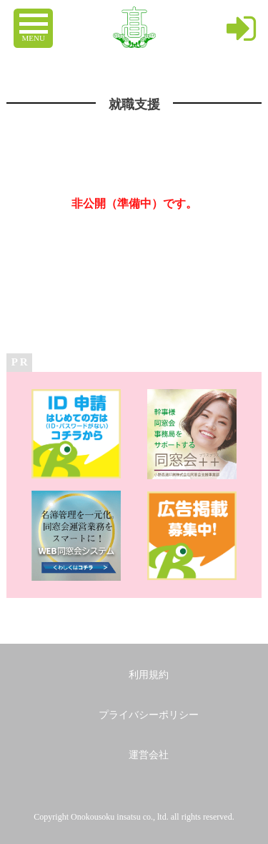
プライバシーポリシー (149, 715)
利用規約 (149, 674)
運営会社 (149, 755)
